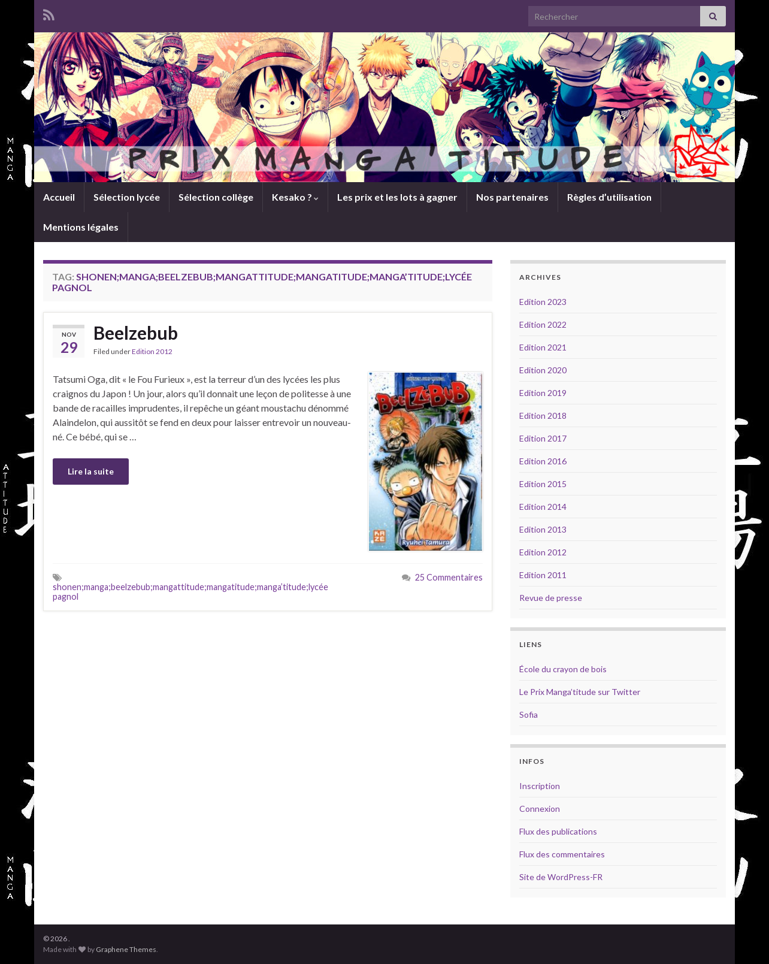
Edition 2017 (543, 438)
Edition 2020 (543, 370)
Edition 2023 (543, 302)
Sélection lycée (126, 197)
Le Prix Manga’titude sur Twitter (579, 692)
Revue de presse (550, 598)
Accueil (59, 197)
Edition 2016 (543, 461)
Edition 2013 (543, 529)
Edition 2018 (543, 415)
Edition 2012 (152, 351)
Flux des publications (558, 831)
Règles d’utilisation (609, 197)
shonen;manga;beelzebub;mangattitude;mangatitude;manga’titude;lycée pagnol (190, 592)
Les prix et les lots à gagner (397, 197)
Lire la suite (91, 471)
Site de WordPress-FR (561, 877)
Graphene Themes (126, 949)
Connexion (539, 808)
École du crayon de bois (563, 669)
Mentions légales (81, 226)
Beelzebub (135, 332)
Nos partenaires (512, 197)
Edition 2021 (543, 347)
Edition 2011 (543, 575)
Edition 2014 (543, 506)
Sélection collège (215, 197)
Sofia (528, 714)
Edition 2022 (543, 324)
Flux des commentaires (562, 854)
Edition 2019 (543, 393)
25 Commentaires (449, 577)
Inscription (539, 786)
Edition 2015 (543, 484)
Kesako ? (295, 197)
